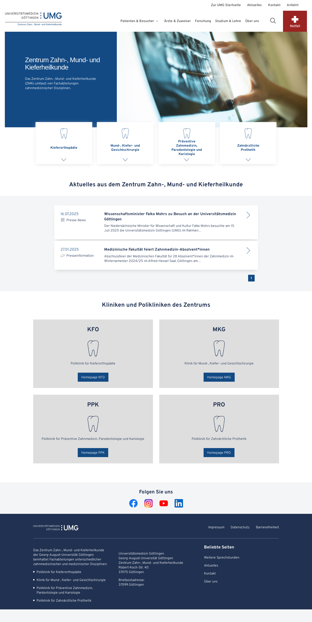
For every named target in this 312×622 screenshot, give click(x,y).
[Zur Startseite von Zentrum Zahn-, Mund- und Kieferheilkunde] (55, 528)
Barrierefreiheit (267, 527)
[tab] (64, 143)
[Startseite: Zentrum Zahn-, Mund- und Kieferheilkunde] (33, 19)
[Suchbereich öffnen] (273, 21)
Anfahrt (293, 5)
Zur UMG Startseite (226, 5)
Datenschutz (240, 527)
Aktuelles (254, 5)
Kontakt (274, 5)
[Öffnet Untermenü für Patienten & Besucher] (157, 21)
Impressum (216, 527)
